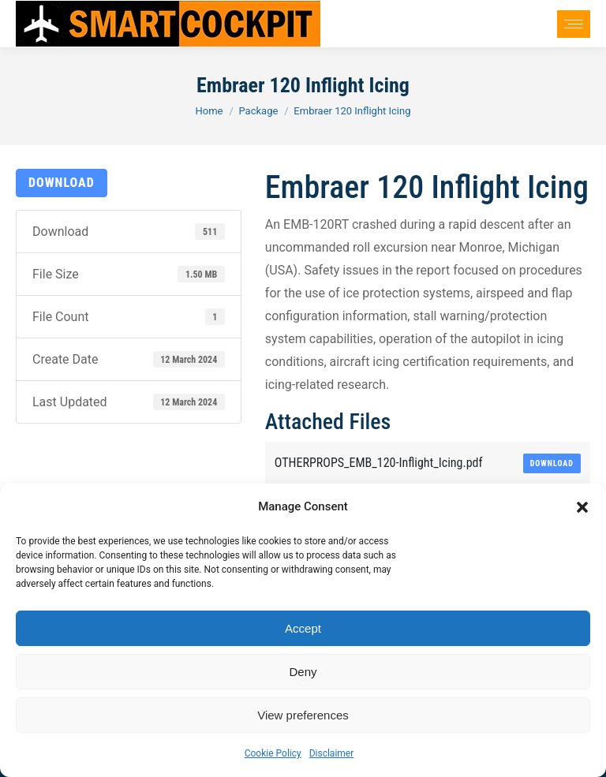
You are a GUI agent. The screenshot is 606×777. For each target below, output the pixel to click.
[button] (582, 507)
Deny (302, 671)
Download (61, 182)
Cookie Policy (273, 753)
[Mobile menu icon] (573, 24)
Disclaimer (331, 753)
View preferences (303, 715)
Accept (303, 628)
